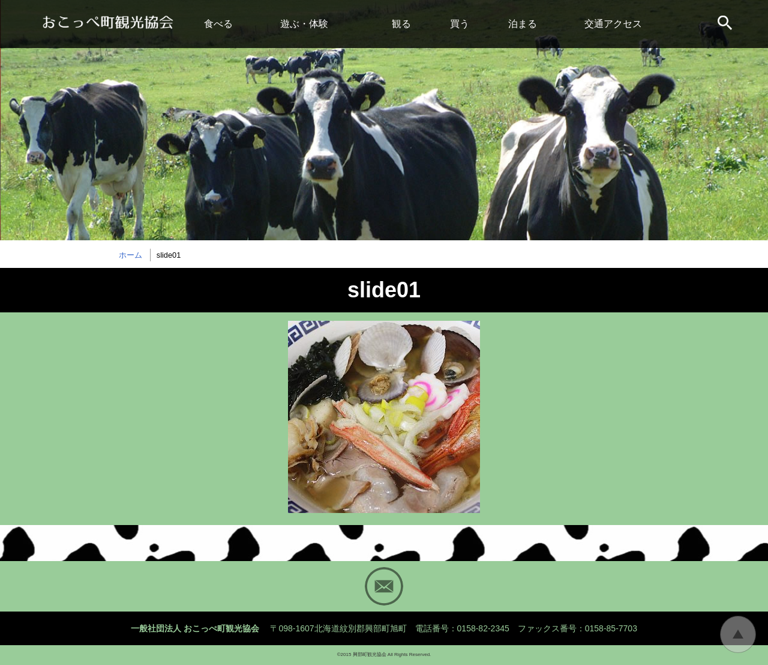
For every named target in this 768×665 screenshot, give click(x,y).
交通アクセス (613, 24)
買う (459, 24)
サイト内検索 (726, 24)
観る (401, 24)
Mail (384, 586)
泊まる (522, 24)
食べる (218, 24)
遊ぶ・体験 (304, 24)
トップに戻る (738, 634)
